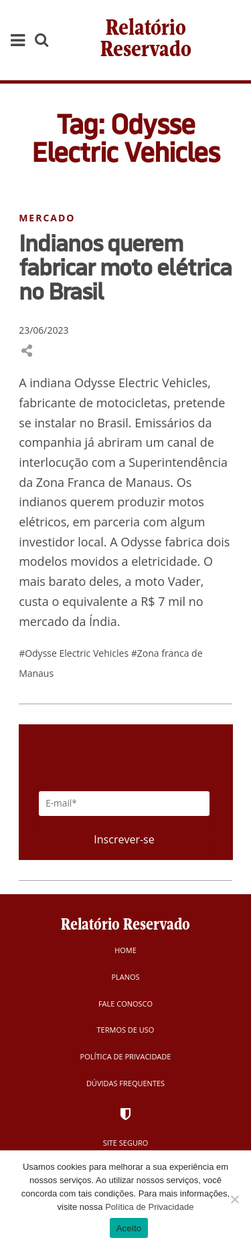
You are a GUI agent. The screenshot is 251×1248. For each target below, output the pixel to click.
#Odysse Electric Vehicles (75, 653)
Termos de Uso (126, 1030)
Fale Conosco (125, 1004)
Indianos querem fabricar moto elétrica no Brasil (125, 267)
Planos (125, 977)
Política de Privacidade (125, 1056)
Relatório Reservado (145, 39)
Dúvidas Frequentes (125, 1083)
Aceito (129, 1228)
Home (125, 950)
